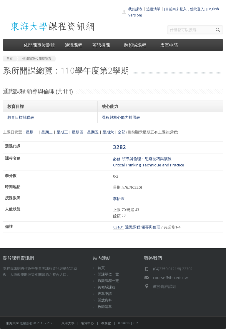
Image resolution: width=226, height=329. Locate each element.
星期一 (31, 132)
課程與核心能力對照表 (121, 117)
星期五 (93, 132)
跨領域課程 (137, 45)
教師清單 (105, 306)
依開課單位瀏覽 (39, 45)
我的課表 (135, 8)
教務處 (106, 323)
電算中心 (87, 323)
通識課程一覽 (108, 280)
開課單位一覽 (108, 274)
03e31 (118, 227)
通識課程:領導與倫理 (142, 227)
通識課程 (73, 45)
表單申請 (169, 45)
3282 (119, 147)
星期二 (47, 132)
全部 (121, 132)
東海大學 (12, 323)
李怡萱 (118, 198)
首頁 (101, 267)
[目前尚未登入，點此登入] (184, 8)
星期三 (62, 132)
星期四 (77, 132)
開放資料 (105, 300)
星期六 (108, 132)
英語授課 (103, 45)
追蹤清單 (153, 8)
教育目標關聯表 (20, 117)
